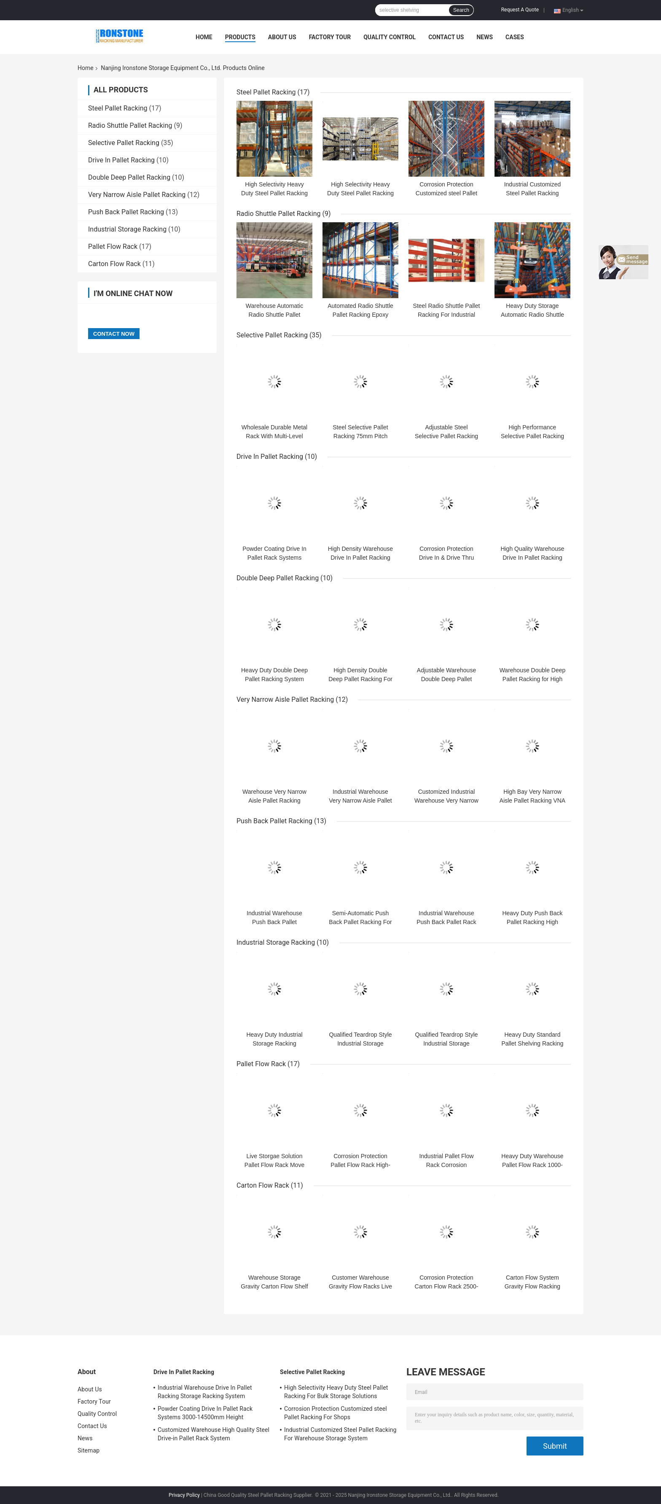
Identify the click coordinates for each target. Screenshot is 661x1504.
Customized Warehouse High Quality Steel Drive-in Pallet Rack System (213, 1434)
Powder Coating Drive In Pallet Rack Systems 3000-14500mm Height (274, 557)
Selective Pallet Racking (123, 143)
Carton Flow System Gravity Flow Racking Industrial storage (532, 1286)
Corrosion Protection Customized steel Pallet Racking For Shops (446, 193)
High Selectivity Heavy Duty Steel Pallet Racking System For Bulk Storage (274, 193)
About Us (282, 37)
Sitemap (88, 1450)
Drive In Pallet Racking (121, 160)
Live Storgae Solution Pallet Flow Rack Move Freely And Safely (274, 1165)
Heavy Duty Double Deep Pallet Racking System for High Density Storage (274, 679)
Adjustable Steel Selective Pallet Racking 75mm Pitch (446, 436)
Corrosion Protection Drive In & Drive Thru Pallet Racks (446, 557)
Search (461, 10)
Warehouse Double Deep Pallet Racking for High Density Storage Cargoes (533, 679)
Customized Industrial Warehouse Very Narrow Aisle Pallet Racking (446, 800)
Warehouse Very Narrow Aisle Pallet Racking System (274, 800)
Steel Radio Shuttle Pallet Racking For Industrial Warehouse (446, 314)
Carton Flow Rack (114, 264)
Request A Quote (520, 10)
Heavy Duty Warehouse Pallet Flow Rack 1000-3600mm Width (532, 1165)
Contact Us (446, 37)
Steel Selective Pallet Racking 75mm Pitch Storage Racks (360, 436)
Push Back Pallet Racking (126, 212)
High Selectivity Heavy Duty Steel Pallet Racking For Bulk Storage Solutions (336, 1391)
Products (240, 37)
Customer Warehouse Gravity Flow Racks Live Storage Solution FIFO (360, 1286)
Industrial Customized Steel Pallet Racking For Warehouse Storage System (340, 1434)
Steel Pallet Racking (118, 108)
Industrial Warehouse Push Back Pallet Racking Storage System (274, 922)
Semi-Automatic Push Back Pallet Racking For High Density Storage (360, 922)
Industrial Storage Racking (127, 229)
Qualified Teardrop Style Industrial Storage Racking (360, 1043)
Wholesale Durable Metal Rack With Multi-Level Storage (274, 436)
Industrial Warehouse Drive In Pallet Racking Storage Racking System (205, 1391)
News (484, 37)
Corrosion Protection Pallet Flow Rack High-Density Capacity (360, 1165)
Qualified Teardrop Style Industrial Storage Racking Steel (446, 1043)
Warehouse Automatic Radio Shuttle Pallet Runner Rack (274, 314)
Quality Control (389, 37)
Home (204, 37)
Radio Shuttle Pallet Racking (130, 125)
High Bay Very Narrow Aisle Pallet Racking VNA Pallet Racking (532, 800)
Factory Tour (330, 37)
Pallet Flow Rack (112, 247)
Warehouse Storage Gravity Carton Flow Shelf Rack (274, 1286)
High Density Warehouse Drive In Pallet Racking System (360, 557)
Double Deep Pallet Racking (129, 177)
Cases (514, 37)
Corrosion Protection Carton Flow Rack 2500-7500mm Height (446, 1286)
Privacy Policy (184, 1495)
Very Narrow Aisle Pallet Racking (136, 195)
